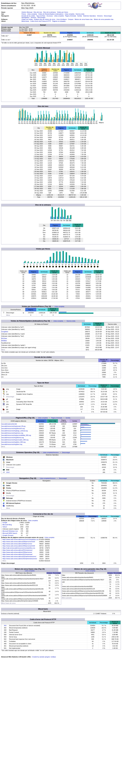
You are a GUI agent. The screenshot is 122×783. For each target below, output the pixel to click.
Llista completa (32, 14)
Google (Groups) (8, 535)
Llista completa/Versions (51, 452)
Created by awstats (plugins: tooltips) (44, 657)
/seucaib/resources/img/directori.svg (13, 428)
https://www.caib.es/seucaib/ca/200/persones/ (17, 544)
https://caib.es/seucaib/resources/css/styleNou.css (19, 548)
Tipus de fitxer (40, 16)
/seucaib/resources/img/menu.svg (12, 433)
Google (5, 522)
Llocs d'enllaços (61, 19)
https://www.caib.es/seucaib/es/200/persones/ (17, 552)
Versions (100, 16)
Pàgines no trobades (59, 21)
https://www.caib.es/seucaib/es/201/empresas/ (18, 554)
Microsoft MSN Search (10, 533)
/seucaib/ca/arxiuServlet (9, 424)
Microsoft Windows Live (10, 531)
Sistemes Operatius (89, 16)
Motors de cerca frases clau (84, 19)
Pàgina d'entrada (70, 16)
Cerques (70, 19)
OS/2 (8, 472)
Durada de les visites (28, 16)
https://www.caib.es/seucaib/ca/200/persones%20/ (19, 541)
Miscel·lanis (25, 21)
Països (24, 14)
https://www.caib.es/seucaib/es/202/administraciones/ (20, 558)
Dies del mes (37, 12)
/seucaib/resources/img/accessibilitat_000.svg (16, 435)
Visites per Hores (62, 12)
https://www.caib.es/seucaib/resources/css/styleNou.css (21, 539)
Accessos (50, 16)
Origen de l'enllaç (27, 19)
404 (5, 625)
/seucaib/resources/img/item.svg (11, 444)
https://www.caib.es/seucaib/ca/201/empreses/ (18, 550)
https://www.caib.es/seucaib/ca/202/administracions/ (19, 556)
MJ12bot (4, 338)
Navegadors (25, 17)
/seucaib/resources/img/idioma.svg (12, 437)
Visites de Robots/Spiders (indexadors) (50, 14)
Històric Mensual (27, 12)
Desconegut (108, 16)
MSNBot (4, 340)
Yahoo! (5, 527)
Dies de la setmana (49, 12)
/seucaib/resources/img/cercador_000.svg (14, 440)
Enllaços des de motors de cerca (44, 19)
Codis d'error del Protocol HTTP (40, 21)
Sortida (79, 16)
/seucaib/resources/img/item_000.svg (13, 442)
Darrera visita (80, 14)
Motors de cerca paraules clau (103, 19)
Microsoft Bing (7, 524)
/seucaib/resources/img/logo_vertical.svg (14, 431)
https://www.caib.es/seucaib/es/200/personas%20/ (19, 546)
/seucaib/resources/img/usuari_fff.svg (13, 426)
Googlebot (4, 331)
